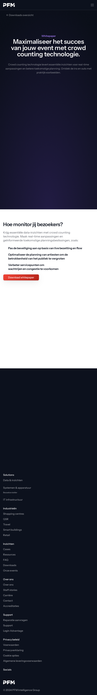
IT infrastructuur (13, 499)
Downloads (9, 565)
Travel (6, 524)
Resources (9, 554)
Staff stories (10, 590)
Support (8, 625)
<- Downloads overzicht (19, 15)
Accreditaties (11, 605)
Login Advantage (13, 630)
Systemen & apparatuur (17, 487)
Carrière (8, 595)
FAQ (5, 559)
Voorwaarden (11, 644)
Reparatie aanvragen (15, 620)
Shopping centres (13, 513)
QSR (5, 519)
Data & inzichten (13, 480)
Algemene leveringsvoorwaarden (22, 660)
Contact (8, 600)
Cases (6, 549)
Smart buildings (12, 529)
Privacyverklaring (13, 650)
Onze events (10, 570)
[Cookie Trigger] (11, 655)
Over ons (8, 584)
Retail (6, 535)
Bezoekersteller (10, 492)
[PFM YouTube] (5, 675)
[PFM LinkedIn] (10, 675)
